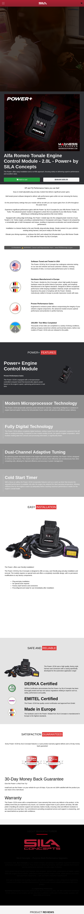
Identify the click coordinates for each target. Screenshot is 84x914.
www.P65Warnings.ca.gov (64, 247)
